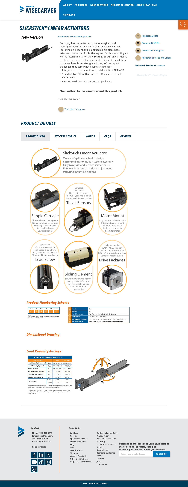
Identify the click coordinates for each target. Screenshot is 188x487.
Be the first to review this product (74, 36)
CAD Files (74, 433)
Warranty (101, 441)
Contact (100, 458)
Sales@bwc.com (45, 436)
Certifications (76, 450)
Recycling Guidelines (106, 453)
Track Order (102, 464)
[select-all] (161, 65)
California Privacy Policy (107, 433)
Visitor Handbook (78, 441)
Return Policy (103, 450)
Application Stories (78, 438)
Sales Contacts (39, 447)
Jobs (99, 461)
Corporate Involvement (80, 461)
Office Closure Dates (79, 459)
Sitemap (74, 453)
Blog (72, 444)
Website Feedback (78, 456)
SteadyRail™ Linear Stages (152, 75)
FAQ (72, 447)
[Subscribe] (161, 454)
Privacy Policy (103, 436)
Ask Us (99, 455)
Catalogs (74, 436)
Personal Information (106, 438)
